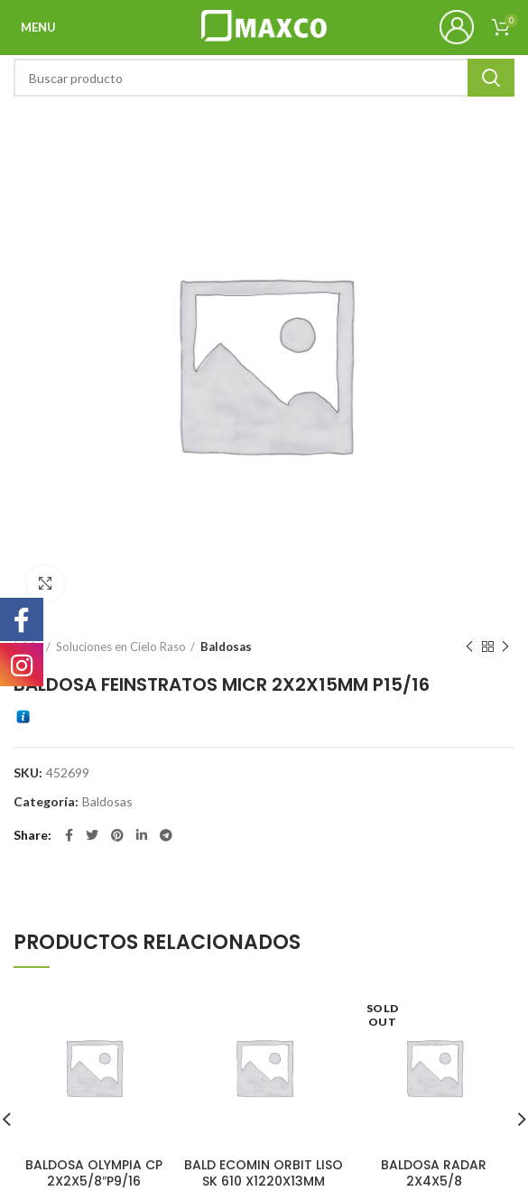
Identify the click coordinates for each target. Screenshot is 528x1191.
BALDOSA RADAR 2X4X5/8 (433, 1173)
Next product (505, 647)
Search (491, 78)
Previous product (469, 647)
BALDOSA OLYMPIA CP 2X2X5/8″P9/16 (93, 1173)
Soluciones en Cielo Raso (121, 646)
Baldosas (226, 646)
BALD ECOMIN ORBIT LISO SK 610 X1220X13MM (263, 1173)
